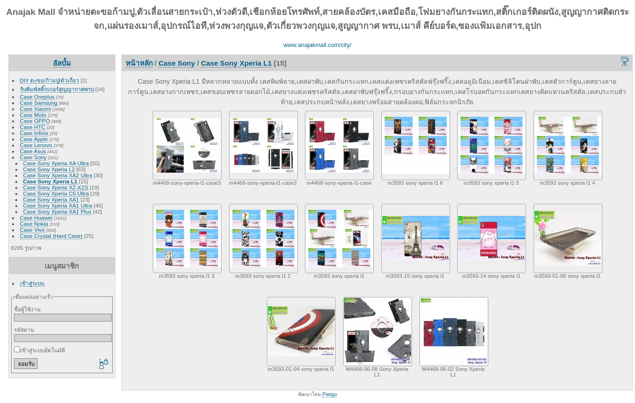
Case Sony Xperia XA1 (51, 199)
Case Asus (33, 151)
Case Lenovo (36, 145)
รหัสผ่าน (24, 330)
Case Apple (34, 139)
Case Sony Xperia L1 (50, 181)
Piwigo (329, 394)
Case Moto (33, 115)
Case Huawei (36, 218)
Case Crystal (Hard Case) (51, 236)
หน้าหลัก (139, 63)
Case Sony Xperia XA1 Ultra (57, 205)
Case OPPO (35, 121)
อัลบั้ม (62, 63)
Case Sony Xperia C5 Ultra (56, 193)
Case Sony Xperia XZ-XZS (55, 187)
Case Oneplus (37, 97)
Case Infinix (34, 133)
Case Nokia (34, 224)
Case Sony (33, 157)
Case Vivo (32, 230)
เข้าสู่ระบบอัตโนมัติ (39, 350)
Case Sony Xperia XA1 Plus (57, 211)
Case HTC (33, 127)
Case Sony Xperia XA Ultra (56, 163)
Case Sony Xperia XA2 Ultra (57, 175)
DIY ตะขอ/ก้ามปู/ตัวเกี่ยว (49, 80)
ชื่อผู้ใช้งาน (27, 309)
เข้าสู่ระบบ (32, 283)
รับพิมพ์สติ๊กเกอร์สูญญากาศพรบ (57, 89)
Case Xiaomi (35, 109)
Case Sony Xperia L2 (49, 169)
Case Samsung (38, 103)
